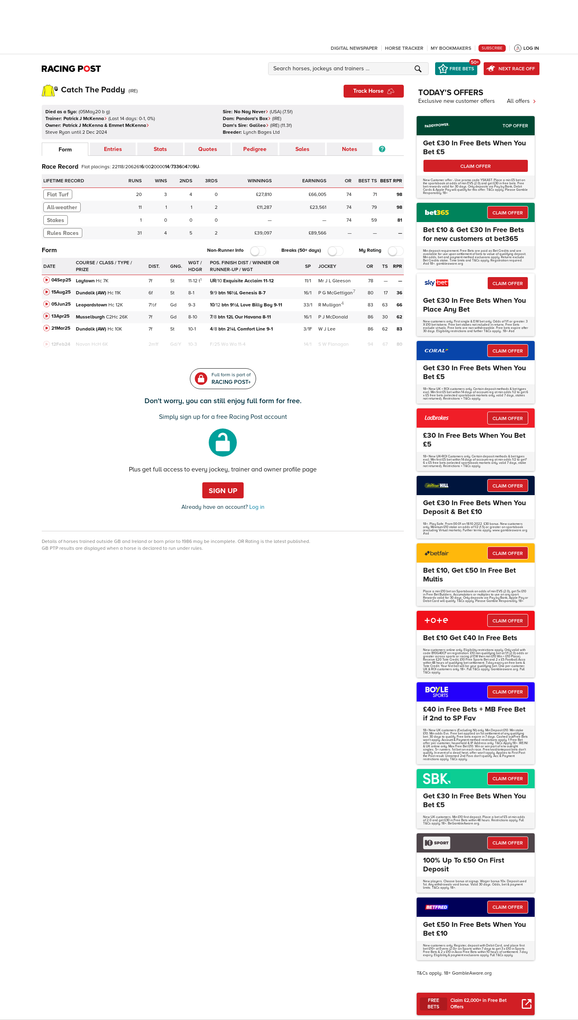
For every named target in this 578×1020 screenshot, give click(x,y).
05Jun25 (61, 304)
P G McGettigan (335, 293)
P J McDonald (333, 317)
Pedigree (255, 149)
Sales (302, 149)
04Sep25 (61, 280)
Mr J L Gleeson (334, 281)
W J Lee (327, 329)
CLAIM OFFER (475, 166)
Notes (349, 149)
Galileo (259, 125)
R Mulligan (329, 305)
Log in (256, 507)
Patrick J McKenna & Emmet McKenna (106, 125)
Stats (160, 149)
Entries (113, 149)
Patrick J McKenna (85, 119)
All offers (521, 101)
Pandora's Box (253, 119)
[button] (349, 68)
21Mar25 (60, 328)
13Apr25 (60, 316)
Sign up (223, 490)
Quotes (207, 149)
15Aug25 (61, 292)
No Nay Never (251, 112)
